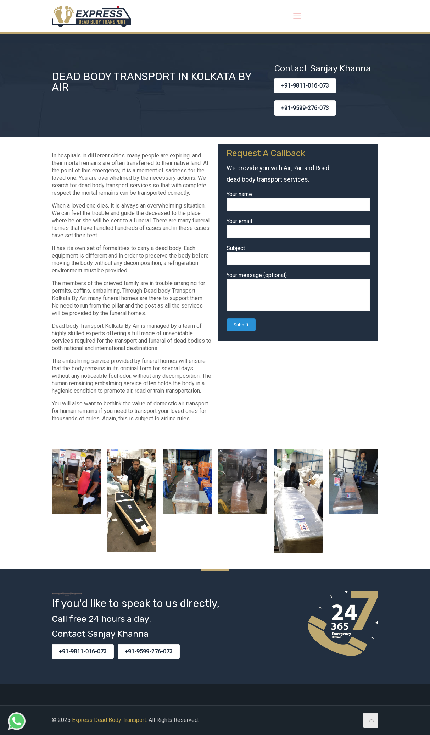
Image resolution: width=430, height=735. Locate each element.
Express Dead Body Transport (109, 720)
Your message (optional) (298, 291)
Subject (298, 255)
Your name (298, 201)
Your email (298, 228)
